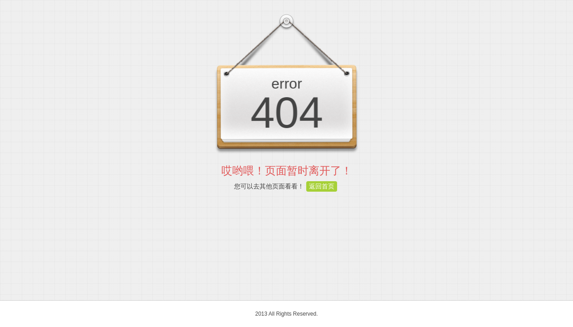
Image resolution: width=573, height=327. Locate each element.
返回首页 (321, 186)
